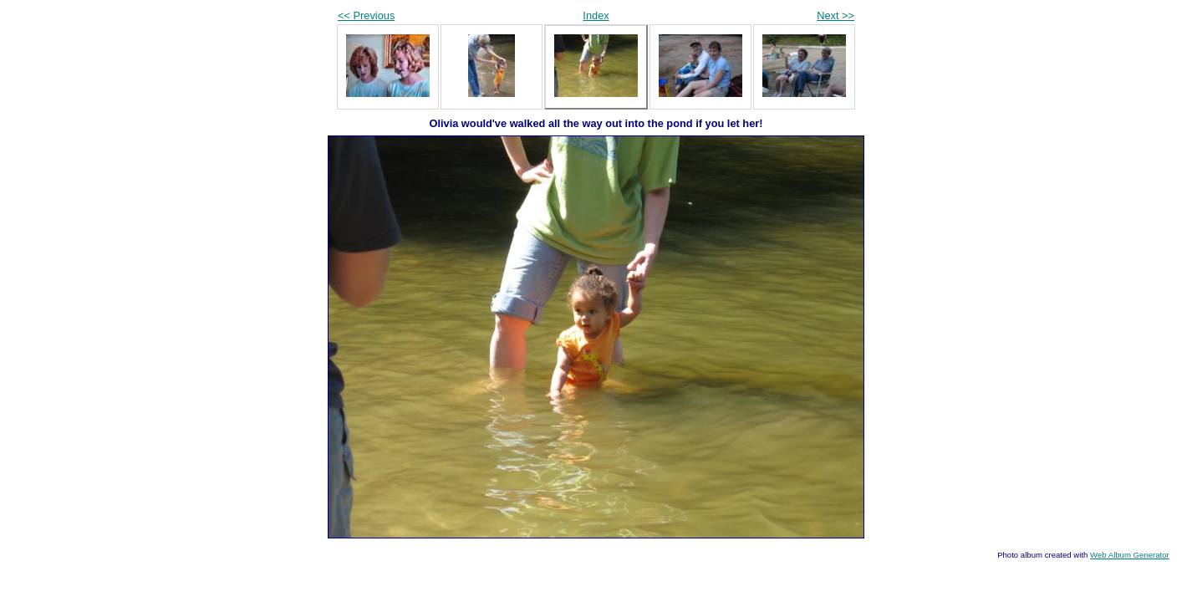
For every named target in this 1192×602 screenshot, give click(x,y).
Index (596, 15)
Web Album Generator (1129, 554)
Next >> (835, 15)
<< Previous (366, 15)
